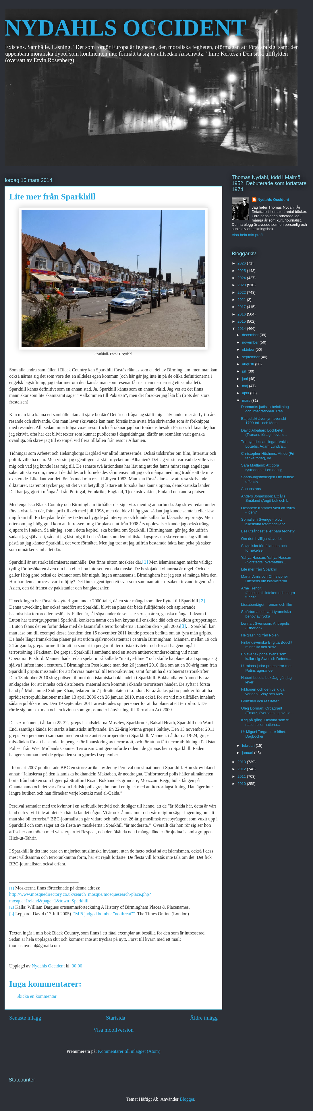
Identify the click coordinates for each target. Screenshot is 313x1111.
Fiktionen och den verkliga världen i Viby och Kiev (262, 691)
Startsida (115, 1018)
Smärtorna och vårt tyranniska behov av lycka (266, 614)
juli (245, 371)
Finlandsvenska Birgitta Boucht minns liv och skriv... (266, 644)
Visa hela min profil (247, 235)
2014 (242, 328)
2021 (242, 299)
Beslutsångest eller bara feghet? (267, 531)
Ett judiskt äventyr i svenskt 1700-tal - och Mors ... (263, 420)
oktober (249, 349)
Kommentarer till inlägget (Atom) (129, 1051)
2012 (242, 769)
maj (245, 386)
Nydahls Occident (273, 199)
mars (247, 400)
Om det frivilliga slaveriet (261, 538)
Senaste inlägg (25, 1018)
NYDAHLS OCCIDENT (125, 27)
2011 (242, 776)
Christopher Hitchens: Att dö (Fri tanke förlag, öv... (267, 455)
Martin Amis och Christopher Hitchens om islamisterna (264, 578)
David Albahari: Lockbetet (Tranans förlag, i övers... (264, 432)
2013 (242, 762)
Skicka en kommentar (36, 996)
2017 (242, 307)
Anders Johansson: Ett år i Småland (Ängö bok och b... (266, 498)
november (251, 342)
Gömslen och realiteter (260, 701)
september (251, 357)
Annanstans (251, 489)
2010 (242, 783)
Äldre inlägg (204, 1018)
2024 (242, 278)
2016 (242, 314)
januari (248, 753)
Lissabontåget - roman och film (266, 604)
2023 (242, 285)
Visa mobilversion (113, 1030)
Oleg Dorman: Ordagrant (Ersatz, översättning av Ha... (267, 710)
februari (249, 745)
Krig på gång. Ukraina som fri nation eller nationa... (265, 722)
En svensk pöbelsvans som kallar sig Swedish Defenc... (266, 656)
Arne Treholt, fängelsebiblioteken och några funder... (268, 592)
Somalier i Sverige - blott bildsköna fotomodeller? (263, 521)
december (251, 335)
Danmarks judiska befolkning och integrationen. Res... (265, 409)
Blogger (187, 1099)
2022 (242, 292)
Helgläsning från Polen (260, 635)
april (246, 393)
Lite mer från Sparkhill (259, 569)
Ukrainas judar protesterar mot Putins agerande (266, 668)
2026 (242, 263)
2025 (242, 271)
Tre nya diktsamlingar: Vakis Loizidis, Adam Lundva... (264, 444)
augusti (248, 364)
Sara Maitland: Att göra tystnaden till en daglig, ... (264, 467)
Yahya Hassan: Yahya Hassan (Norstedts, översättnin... (266, 559)
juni (245, 379)
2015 (242, 321)
